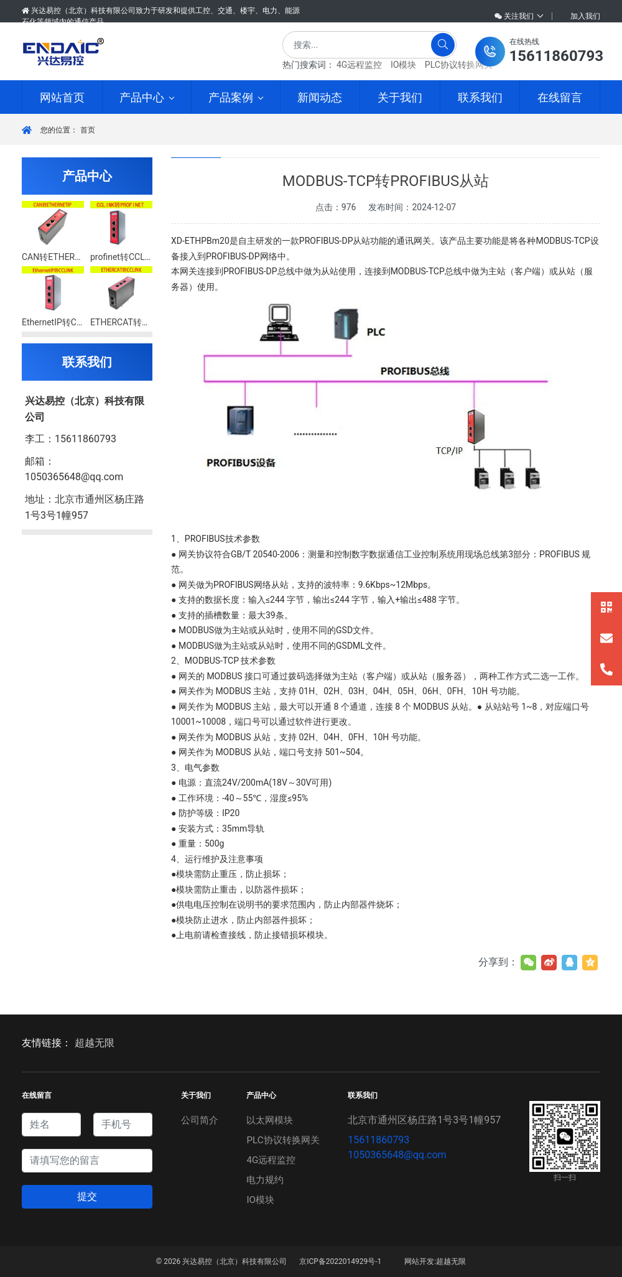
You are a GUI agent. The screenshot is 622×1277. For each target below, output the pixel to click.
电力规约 (265, 1180)
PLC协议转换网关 (459, 65)
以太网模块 (270, 1120)
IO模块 (403, 65)
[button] (539, 52)
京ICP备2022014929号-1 (340, 1261)
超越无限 (94, 1043)
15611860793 (380, 1140)
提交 (87, 1196)
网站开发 (419, 1261)
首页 (87, 130)
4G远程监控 (359, 65)
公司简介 (199, 1120)
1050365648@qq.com (399, 1155)
